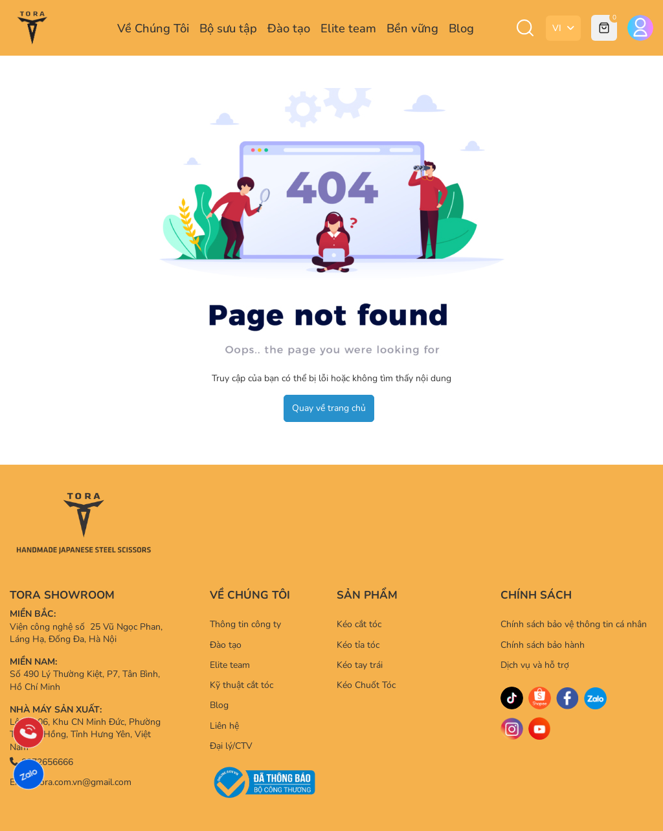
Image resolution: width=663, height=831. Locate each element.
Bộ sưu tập (228, 28)
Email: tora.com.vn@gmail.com (70, 782)
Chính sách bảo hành (542, 645)
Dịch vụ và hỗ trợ (534, 665)
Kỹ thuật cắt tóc (241, 685)
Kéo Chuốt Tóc (366, 685)
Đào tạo (288, 28)
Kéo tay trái (360, 665)
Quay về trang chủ (329, 408)
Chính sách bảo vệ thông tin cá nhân (573, 624)
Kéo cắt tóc (359, 624)
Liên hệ (224, 726)
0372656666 (41, 762)
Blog (461, 28)
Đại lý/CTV (231, 746)
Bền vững (412, 28)
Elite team (348, 28)
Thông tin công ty (245, 624)
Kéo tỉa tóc (358, 645)
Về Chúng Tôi (153, 28)
